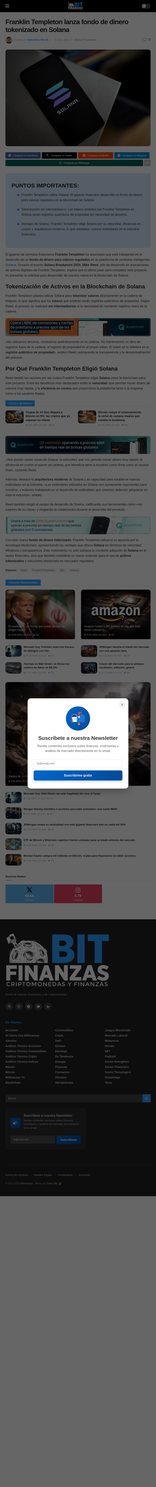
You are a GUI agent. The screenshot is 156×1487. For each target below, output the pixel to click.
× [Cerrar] (122, 704)
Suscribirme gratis (78, 775)
